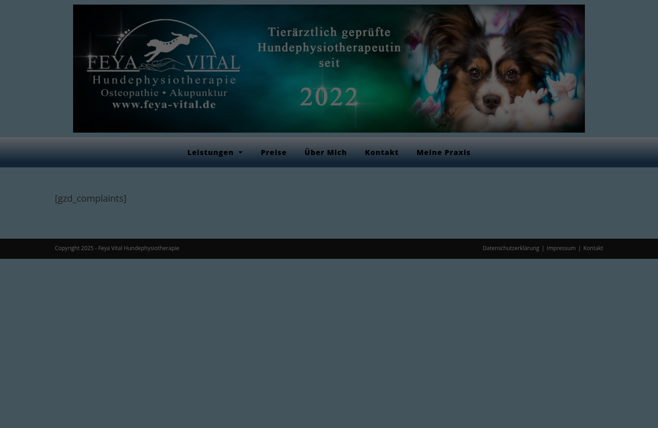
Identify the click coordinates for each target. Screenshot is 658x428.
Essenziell (262, 152)
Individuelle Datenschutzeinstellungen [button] (329, 238)
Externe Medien (381, 152)
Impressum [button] (376, 259)
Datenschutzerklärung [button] (333, 259)
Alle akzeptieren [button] (329, 184)
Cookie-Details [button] (285, 259)
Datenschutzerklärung (307, 122)
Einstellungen (248, 132)
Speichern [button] (328, 211)
